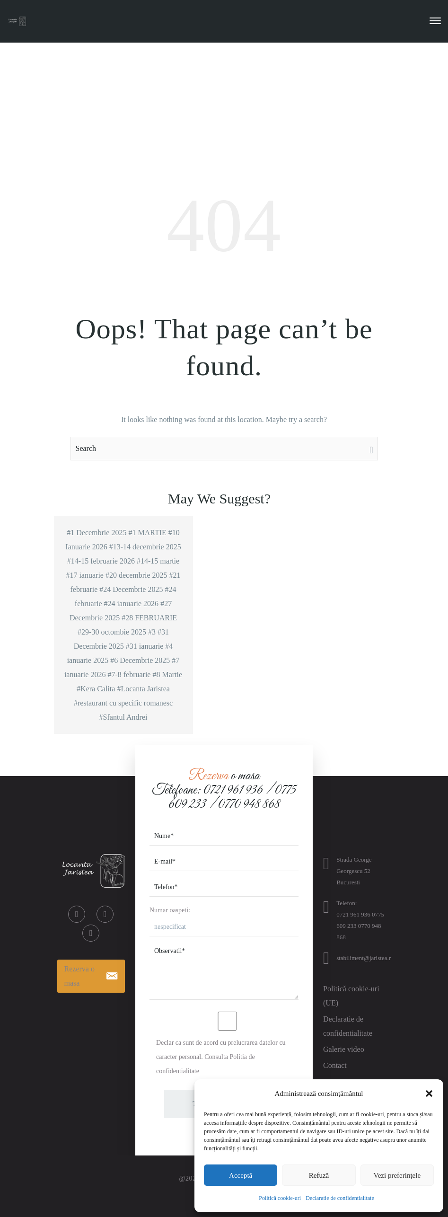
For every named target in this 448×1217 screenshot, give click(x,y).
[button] (429, 1093)
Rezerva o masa (79, 976)
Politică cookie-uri (280, 1198)
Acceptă (240, 1175)
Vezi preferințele (397, 1175)
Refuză (319, 1175)
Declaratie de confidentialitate (340, 1198)
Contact (335, 1065)
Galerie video (343, 1049)
